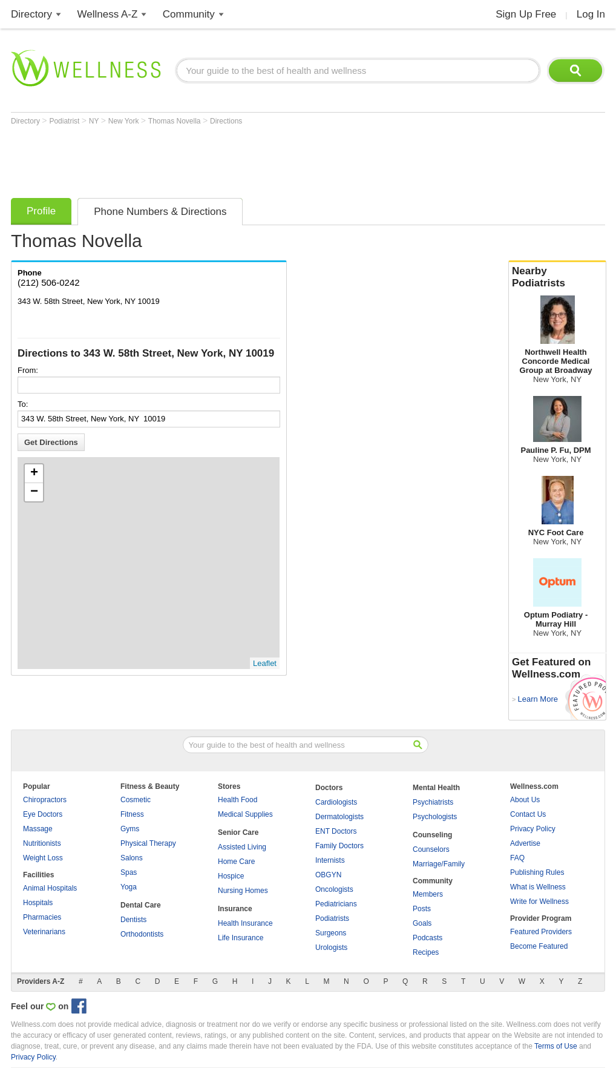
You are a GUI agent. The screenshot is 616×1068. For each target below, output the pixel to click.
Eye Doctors (42, 814)
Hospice (231, 876)
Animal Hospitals (50, 888)
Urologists (331, 947)
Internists (330, 860)
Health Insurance (245, 923)
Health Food (237, 800)
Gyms (129, 829)
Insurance (235, 909)
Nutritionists (42, 843)
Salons (131, 858)
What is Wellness (538, 887)
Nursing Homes (243, 890)
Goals (422, 923)
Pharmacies (42, 917)
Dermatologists (339, 817)
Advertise (525, 843)
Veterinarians (44, 932)
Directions (226, 121)
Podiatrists (332, 918)
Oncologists (334, 889)
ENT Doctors (335, 831)
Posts (422, 909)
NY (95, 121)
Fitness (132, 814)
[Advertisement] (231, 158)
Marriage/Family (439, 864)
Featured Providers (541, 932)
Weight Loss (43, 858)
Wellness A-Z (107, 14)
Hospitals (38, 902)
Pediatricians (336, 904)
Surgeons (330, 933)
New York (124, 121)
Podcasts (427, 938)
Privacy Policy (532, 829)
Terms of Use (555, 1046)
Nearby (557, 277)
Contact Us (528, 814)
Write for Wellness (539, 901)
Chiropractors (45, 800)
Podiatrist (65, 121)
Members (428, 894)
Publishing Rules (537, 872)
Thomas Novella (175, 121)
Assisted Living (242, 847)
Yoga (128, 887)
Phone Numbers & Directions (160, 211)
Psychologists (435, 817)
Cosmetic (135, 800)
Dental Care (140, 905)
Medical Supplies (245, 814)
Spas (128, 872)
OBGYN (328, 875)
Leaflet (265, 663)
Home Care (236, 861)
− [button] (34, 492)
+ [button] (34, 473)
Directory (31, 14)
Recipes (426, 952)
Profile (41, 211)
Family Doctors (339, 846)
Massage (38, 829)
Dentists (133, 919)
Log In (591, 14)
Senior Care (238, 832)
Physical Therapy (148, 843)
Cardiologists (336, 802)
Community (189, 14)
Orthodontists (141, 934)
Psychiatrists (433, 802)
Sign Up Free (526, 14)
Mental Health (436, 787)
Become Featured (539, 946)
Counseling (432, 835)
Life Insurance (240, 938)
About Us (525, 800)
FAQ (517, 858)
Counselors (431, 849)
